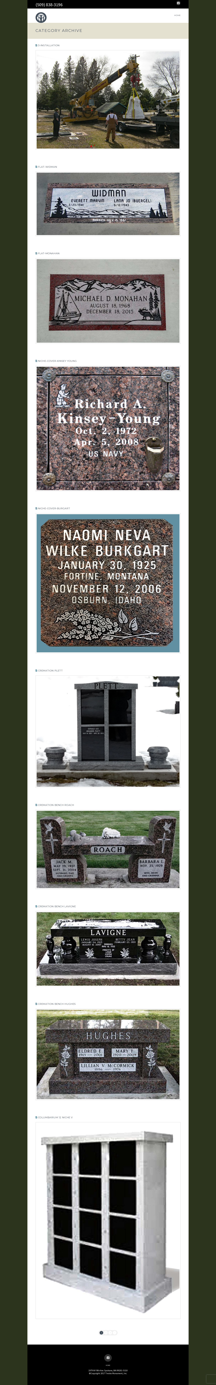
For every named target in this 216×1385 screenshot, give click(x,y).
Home (108, 1365)
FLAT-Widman (47, 166)
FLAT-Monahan (49, 253)
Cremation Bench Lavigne (57, 906)
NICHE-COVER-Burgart (54, 508)
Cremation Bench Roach (56, 805)
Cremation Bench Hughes (57, 1003)
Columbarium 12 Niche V (55, 1117)
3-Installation (49, 45)
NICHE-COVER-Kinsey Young (57, 360)
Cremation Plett (50, 670)
